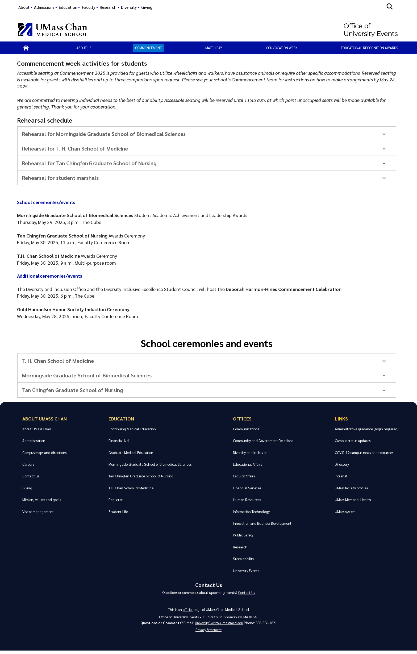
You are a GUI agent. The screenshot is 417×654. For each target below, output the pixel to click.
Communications (246, 429)
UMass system (345, 511)
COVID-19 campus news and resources (364, 452)
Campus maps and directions (44, 452)
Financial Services (247, 488)
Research (108, 7)
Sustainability (243, 558)
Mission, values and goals (41, 499)
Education (68, 7)
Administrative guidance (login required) (367, 429)
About (24, 7)
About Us (83, 47)
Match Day (213, 47)
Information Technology (251, 511)
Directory (342, 464)
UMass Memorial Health (353, 499)
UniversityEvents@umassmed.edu (219, 625)
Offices (242, 418)
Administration (33, 440)
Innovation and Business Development (262, 523)
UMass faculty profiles (351, 488)
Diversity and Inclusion (250, 452)
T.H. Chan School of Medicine (130, 488)
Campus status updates (352, 440)
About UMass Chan (44, 418)
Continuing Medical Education (132, 429)
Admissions (44, 7)
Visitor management (38, 511)
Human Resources (247, 499)
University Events (246, 570)
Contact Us (208, 585)
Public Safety (243, 535)
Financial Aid (118, 440)
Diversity (129, 7)
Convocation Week (281, 47)
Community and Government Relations (263, 440)
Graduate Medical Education (130, 452)
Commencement (148, 47)
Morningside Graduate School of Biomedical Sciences (149, 464)
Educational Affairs (247, 464)
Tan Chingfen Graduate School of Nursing (140, 476)
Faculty (88, 7)
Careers (28, 464)
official (187, 611)
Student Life (118, 511)
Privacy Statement (208, 633)
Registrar (115, 499)
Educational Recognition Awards (369, 47)
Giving (146, 7)
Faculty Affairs (244, 476)
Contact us (30, 476)
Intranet (341, 476)
